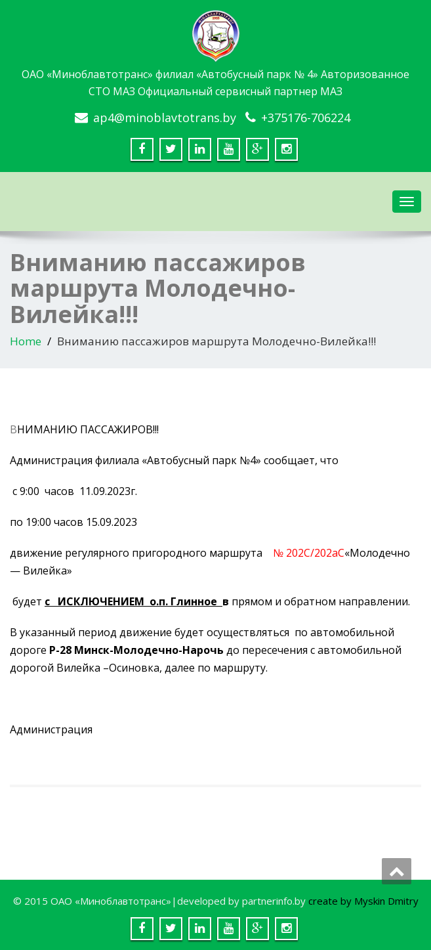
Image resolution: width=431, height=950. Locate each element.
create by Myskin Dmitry (363, 900)
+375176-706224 (305, 117)
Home (25, 341)
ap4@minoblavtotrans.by (164, 117)
